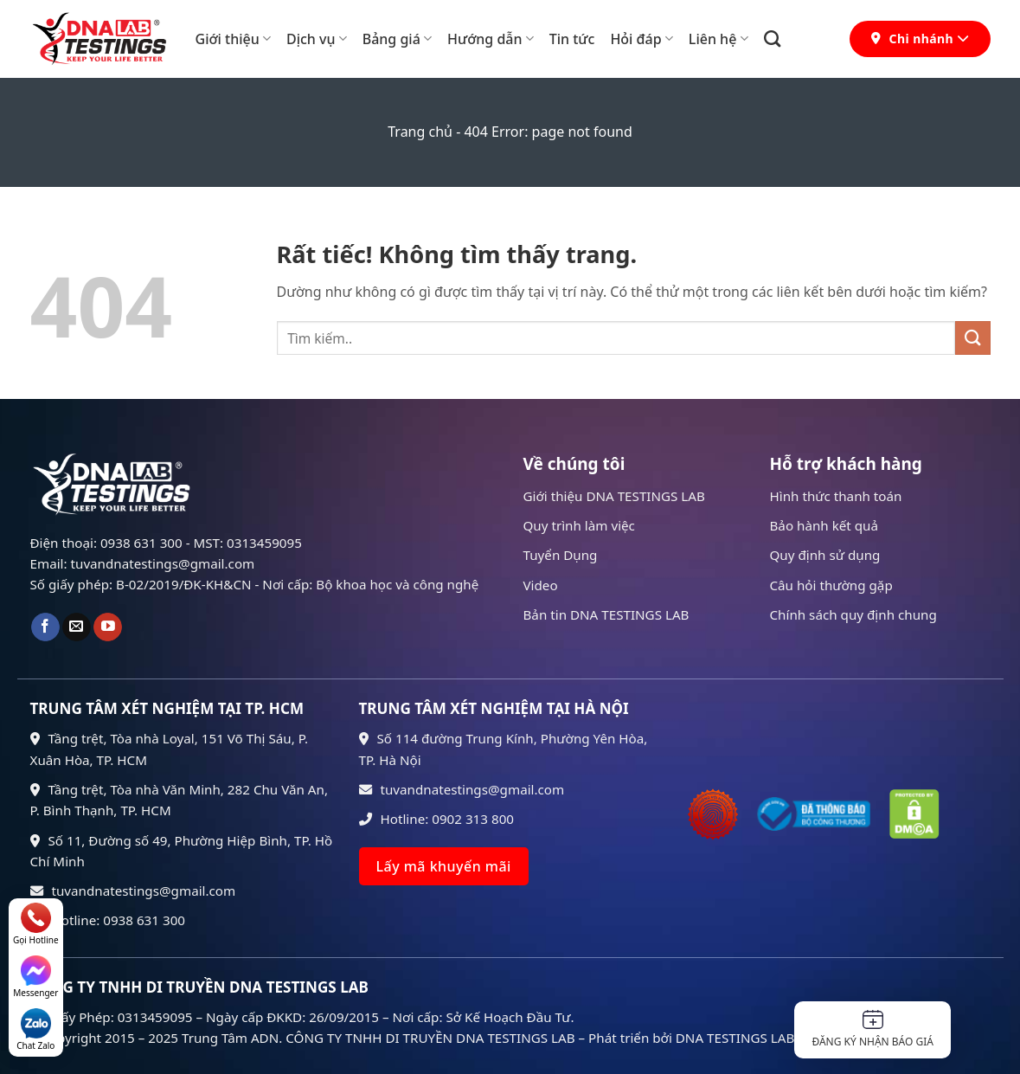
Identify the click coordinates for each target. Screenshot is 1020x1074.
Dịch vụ (316, 38)
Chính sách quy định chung (853, 614)
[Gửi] (972, 338)
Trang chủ (420, 131)
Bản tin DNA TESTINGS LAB (606, 614)
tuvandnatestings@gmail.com (133, 890)
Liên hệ (718, 38)
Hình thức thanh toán (836, 496)
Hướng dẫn (490, 38)
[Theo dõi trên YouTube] (107, 627)
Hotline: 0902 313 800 (437, 818)
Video (540, 585)
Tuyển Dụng (560, 554)
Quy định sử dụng (825, 554)
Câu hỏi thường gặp (831, 585)
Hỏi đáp (641, 38)
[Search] (772, 38)
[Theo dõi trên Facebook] (45, 627)
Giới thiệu (233, 38)
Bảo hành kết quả (824, 525)
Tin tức (572, 38)
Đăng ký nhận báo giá (872, 1029)
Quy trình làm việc (579, 525)
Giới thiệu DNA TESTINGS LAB (614, 496)
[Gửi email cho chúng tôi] (76, 627)
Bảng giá (397, 38)
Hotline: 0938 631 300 (108, 920)
